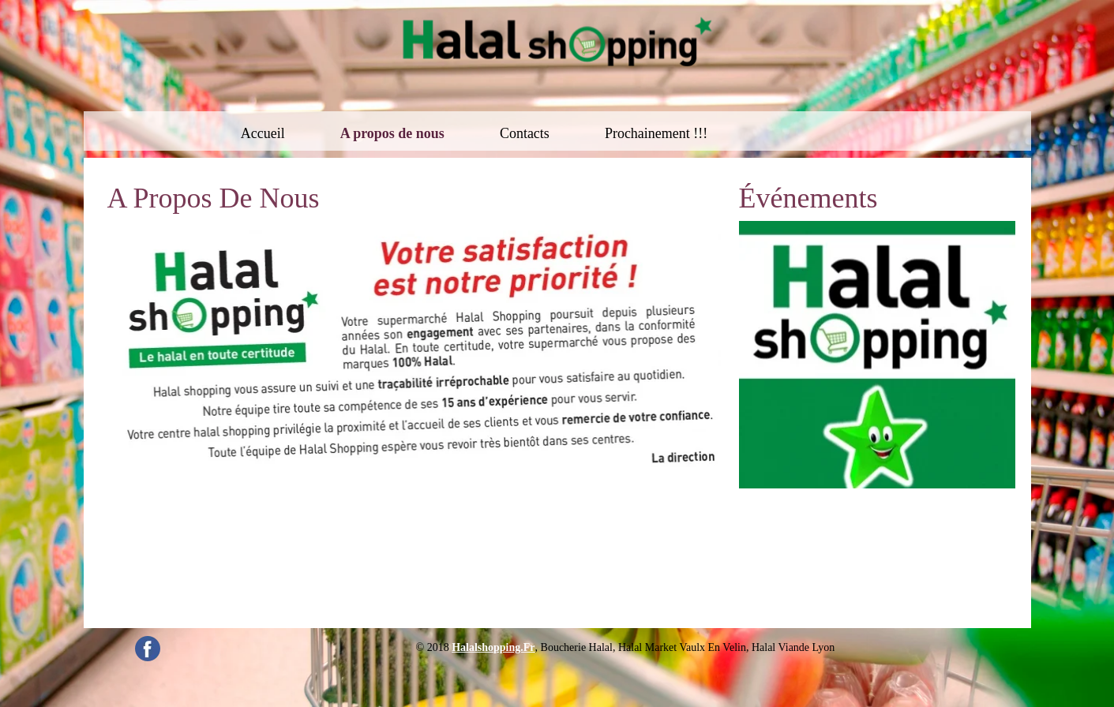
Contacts (524, 133)
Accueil (263, 133)
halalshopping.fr (493, 647)
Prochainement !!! (656, 133)
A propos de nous (392, 133)
